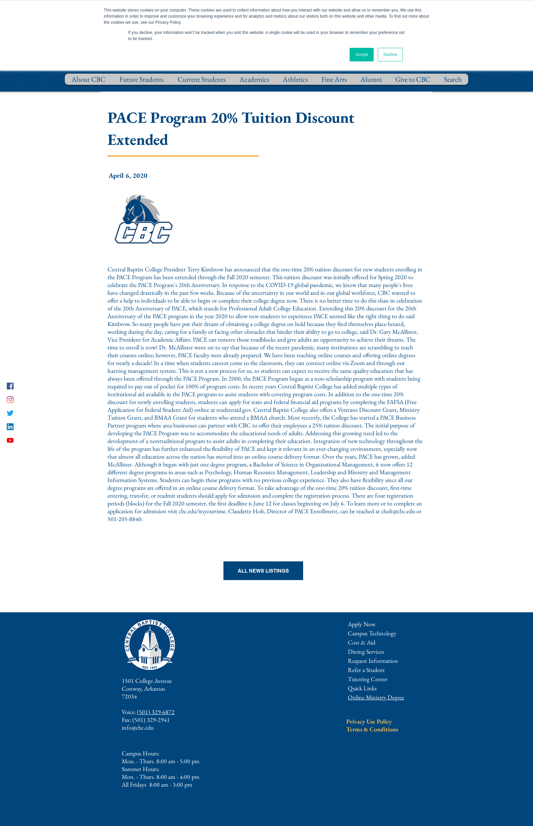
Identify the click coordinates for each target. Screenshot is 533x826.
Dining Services (366, 651)
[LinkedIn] (10, 426)
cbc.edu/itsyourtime (202, 511)
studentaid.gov (233, 410)
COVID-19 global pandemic (299, 285)
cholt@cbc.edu (398, 511)
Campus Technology (372, 633)
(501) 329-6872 (156, 712)
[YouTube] (10, 440)
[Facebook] (10, 386)
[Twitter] (10, 413)
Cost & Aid (361, 642)
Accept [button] (361, 54)
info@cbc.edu (138, 727)
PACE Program (134, 277)
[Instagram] (10, 399)
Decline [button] (390, 54)
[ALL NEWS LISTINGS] (263, 570)
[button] (373, 661)
